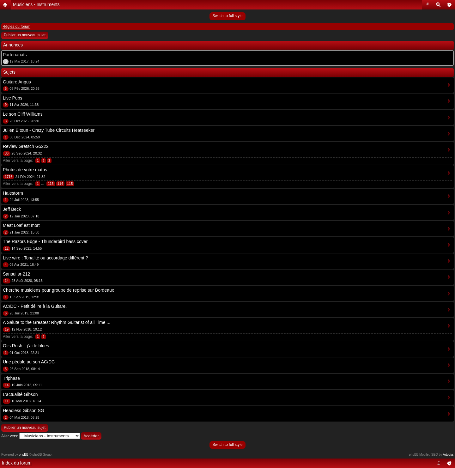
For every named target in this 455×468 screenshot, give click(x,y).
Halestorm (13, 193)
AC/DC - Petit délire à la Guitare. (35, 306)
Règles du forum (16, 26)
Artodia (448, 454)
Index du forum (16, 462)
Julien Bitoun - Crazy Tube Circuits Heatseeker (48, 130)
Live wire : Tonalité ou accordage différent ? (45, 257)
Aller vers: (9, 436)
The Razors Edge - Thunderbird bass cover (45, 241)
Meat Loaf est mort (21, 225)
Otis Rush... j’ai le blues (26, 345)
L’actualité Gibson (20, 394)
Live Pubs (12, 97)
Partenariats (15, 54)
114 (60, 183)
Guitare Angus (17, 81)
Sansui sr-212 (16, 274)
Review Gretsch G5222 (26, 146)
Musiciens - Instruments (36, 4)
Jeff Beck (12, 209)
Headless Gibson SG (23, 410)
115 (70, 183)
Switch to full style (227, 16)
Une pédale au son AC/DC (29, 361)
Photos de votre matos (25, 169)
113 (50, 183)
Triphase (11, 378)
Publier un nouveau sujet (25, 35)
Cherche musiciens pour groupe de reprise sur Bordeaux (58, 290)
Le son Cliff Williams (23, 114)
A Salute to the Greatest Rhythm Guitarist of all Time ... (56, 322)
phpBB (23, 454)
